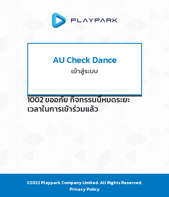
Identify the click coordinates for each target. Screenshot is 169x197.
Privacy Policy (85, 189)
